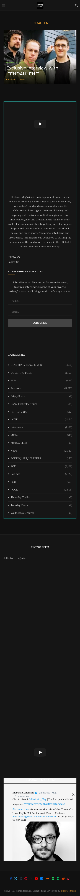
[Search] (76, 5)
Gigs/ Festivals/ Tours (41, 404)
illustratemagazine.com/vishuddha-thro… (35, 816)
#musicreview (32, 804)
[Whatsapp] (58, 878)
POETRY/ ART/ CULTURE (41, 458)
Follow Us (13, 261)
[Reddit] (63, 878)
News (41, 451)
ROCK (41, 490)
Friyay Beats (41, 396)
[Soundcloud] (47, 878)
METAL (41, 435)
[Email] (41, 878)
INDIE (41, 419)
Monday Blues (41, 443)
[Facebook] (11, 878)
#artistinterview (54, 804)
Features (41, 388)
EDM (41, 380)
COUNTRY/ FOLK (41, 373)
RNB (41, 482)
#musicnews (21, 809)
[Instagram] (21, 878)
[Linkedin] (31, 878)
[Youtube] (36, 878)
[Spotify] (53, 878)
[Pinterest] (25, 878)
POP (41, 466)
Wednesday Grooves (41, 513)
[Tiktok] (68, 878)
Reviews (41, 474)
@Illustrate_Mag (47, 792)
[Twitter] (15, 878)
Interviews (41, 427)
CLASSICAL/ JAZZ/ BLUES (41, 365)
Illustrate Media (68, 890)
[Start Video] (40, 124)
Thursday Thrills (41, 497)
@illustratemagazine (15, 558)
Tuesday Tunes (41, 505)
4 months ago (22, 796)
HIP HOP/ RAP (41, 412)
